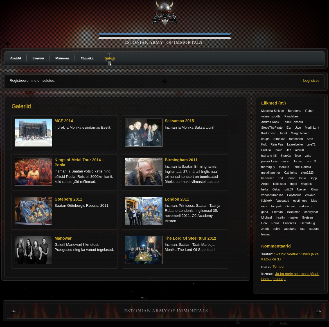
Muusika (86, 58)
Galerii (110, 58)
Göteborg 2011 (68, 199)
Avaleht (15, 58)
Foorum (38, 58)
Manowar (62, 58)
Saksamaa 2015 (179, 121)
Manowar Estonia (166, 26)
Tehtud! (278, 266)
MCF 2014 (64, 121)
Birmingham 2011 (181, 160)
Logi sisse (311, 80)
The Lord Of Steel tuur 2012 (190, 238)
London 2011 (177, 199)
